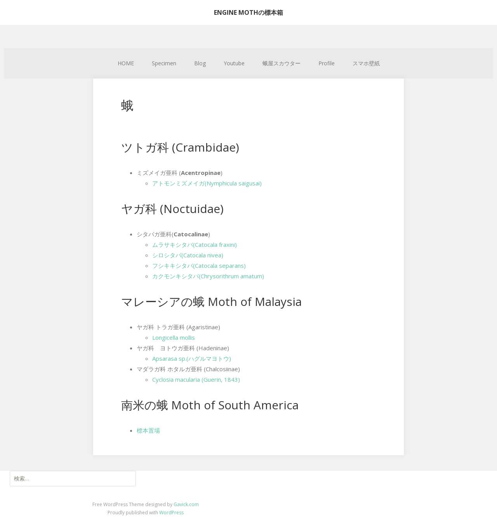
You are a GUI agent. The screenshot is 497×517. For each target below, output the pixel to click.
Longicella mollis (173, 337)
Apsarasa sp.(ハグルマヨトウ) (191, 358)
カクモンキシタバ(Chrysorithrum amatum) (208, 276)
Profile (326, 63)
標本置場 (148, 430)
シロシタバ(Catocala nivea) (187, 255)
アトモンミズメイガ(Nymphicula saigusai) (207, 183)
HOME (126, 63)
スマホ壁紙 (366, 63)
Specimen (164, 63)
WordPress (171, 512)
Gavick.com (186, 504)
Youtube (234, 63)
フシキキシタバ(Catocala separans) (199, 265)
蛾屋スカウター (281, 63)
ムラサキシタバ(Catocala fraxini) (194, 244)
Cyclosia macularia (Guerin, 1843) (196, 379)
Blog (200, 63)
